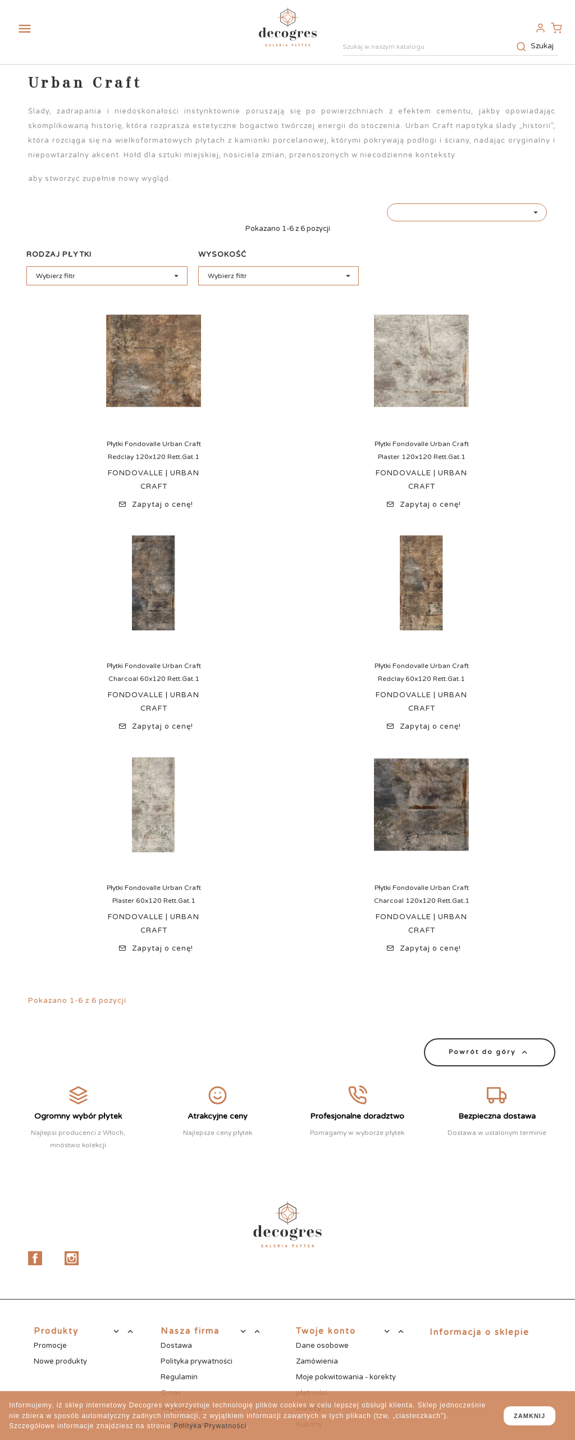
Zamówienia (317, 1361)
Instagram (72, 1258)
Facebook (35, 1258)
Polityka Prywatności (210, 1426)
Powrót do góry (490, 1052)
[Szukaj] (450, 48)
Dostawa (176, 1345)
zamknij (529, 1415)
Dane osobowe (322, 1345)
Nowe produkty (60, 1361)
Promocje (50, 1345)
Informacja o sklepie (480, 1332)
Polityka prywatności (196, 1361)
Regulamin (179, 1377)
